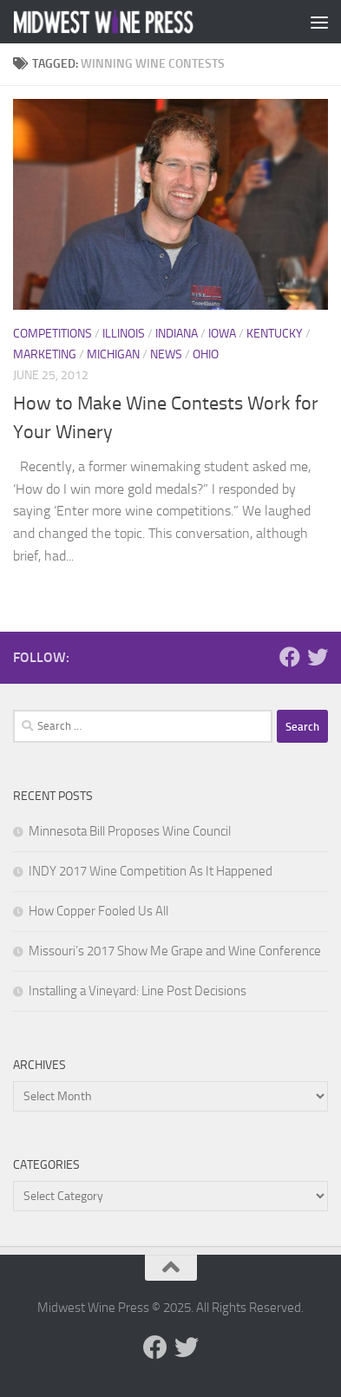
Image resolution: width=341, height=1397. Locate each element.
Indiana (176, 333)
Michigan (113, 354)
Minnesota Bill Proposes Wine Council (130, 831)
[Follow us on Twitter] (317, 656)
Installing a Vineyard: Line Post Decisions (137, 991)
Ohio (206, 354)
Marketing (44, 354)
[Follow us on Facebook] (289, 656)
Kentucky (274, 333)
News (166, 354)
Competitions (52, 333)
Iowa (222, 333)
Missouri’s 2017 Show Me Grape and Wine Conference (175, 951)
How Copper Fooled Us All (98, 911)
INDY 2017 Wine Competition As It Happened (150, 871)
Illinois (123, 333)
